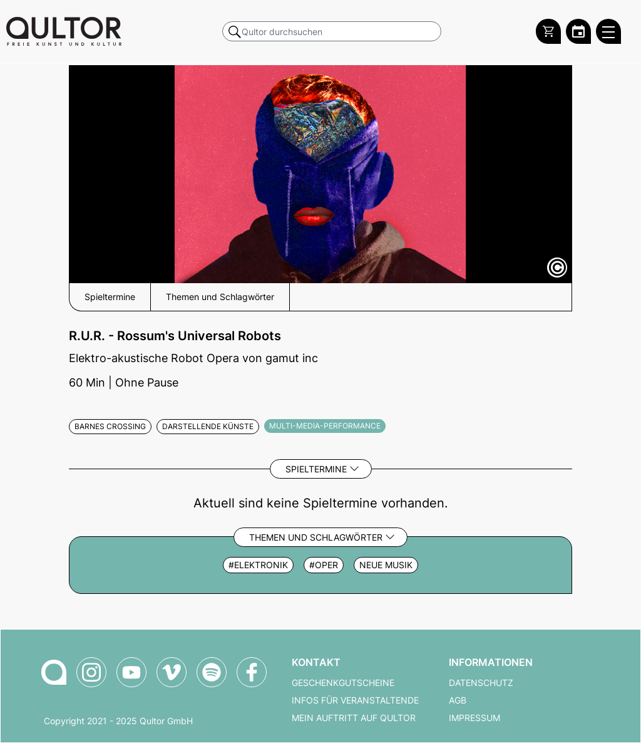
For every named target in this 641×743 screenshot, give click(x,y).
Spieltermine (316, 469)
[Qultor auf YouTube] (131, 672)
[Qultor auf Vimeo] (171, 672)
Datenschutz (481, 683)
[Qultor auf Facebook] (252, 672)
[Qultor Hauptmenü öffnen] (608, 31)
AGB (457, 700)
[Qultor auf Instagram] (91, 672)
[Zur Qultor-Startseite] (53, 672)
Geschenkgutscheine (343, 683)
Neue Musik (386, 565)
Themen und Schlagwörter (315, 537)
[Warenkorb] (548, 31)
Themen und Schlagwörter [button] (220, 297)
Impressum (474, 718)
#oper (323, 565)
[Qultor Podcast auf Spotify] (212, 672)
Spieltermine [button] (110, 297)
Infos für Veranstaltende (355, 700)
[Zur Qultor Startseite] (63, 31)
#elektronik (258, 565)
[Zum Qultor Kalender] (578, 31)
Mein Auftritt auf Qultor (354, 718)
